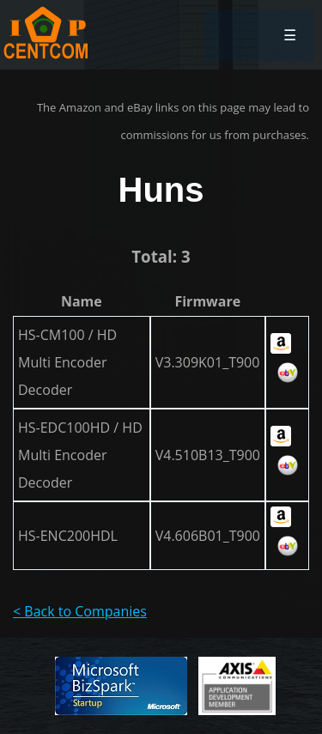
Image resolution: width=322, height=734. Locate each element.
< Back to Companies (80, 611)
